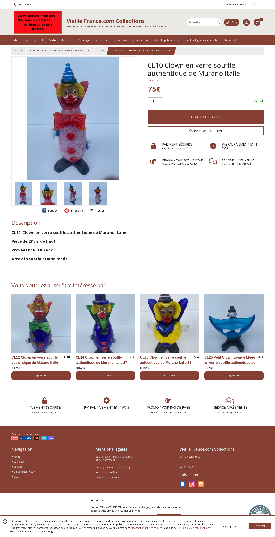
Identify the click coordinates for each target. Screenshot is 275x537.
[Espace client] (246, 22)
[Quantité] (155, 101)
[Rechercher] (218, 22)
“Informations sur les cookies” (147, 528)
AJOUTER (41, 375)
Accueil (19, 50)
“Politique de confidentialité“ (195, 528)
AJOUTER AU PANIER (205, 117)
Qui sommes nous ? (23, 471)
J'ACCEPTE (260, 526)
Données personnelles (107, 477)
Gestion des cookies (106, 472)
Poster (97, 210)
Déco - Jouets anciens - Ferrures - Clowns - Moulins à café (59, 50)
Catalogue (18, 461)
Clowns (100, 50)
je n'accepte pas (229, 526)
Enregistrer (74, 210)
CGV (14, 476)
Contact (255, 4)
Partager (50, 210)
